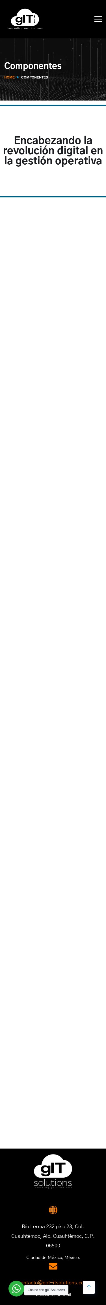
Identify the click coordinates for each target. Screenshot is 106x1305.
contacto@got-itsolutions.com (53, 1283)
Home (9, 77)
